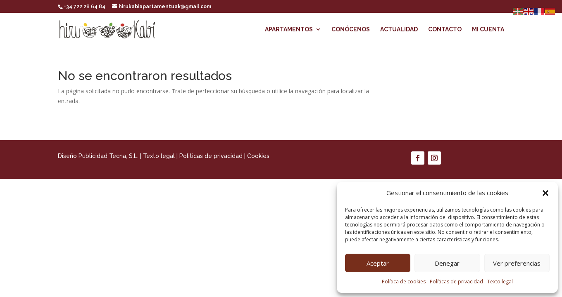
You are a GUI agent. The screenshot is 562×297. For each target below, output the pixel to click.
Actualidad (399, 29)
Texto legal (500, 281)
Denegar (447, 263)
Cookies (258, 156)
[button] (545, 193)
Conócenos (350, 29)
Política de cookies (404, 281)
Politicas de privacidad (211, 156)
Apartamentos (289, 29)
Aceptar (378, 263)
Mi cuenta (488, 29)
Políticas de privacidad (456, 281)
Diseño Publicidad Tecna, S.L (97, 156)
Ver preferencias (517, 263)
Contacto (445, 29)
